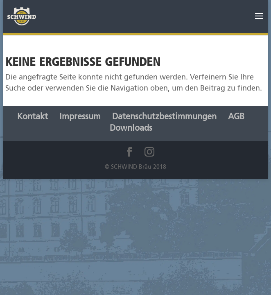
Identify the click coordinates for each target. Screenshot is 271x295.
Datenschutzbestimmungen (164, 117)
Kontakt (32, 117)
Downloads (131, 129)
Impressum (80, 117)
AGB (236, 117)
